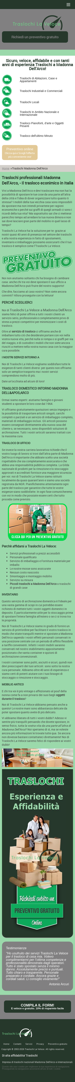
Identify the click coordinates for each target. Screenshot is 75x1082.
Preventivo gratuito (57, 1043)
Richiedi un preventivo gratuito (35, 37)
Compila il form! (37, 1006)
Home (5, 168)
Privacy (40, 1043)
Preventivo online (19, 152)
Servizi (28, 1043)
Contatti (17, 1043)
